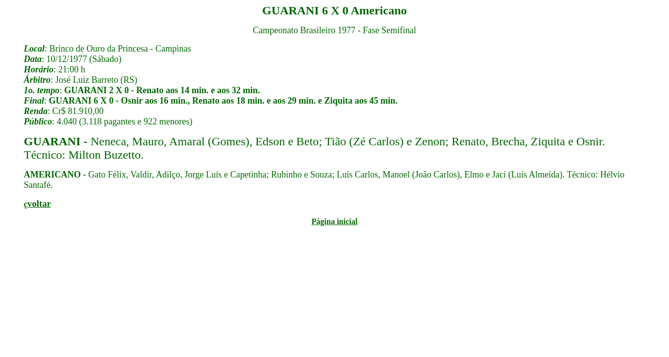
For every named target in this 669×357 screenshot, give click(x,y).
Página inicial (335, 221)
